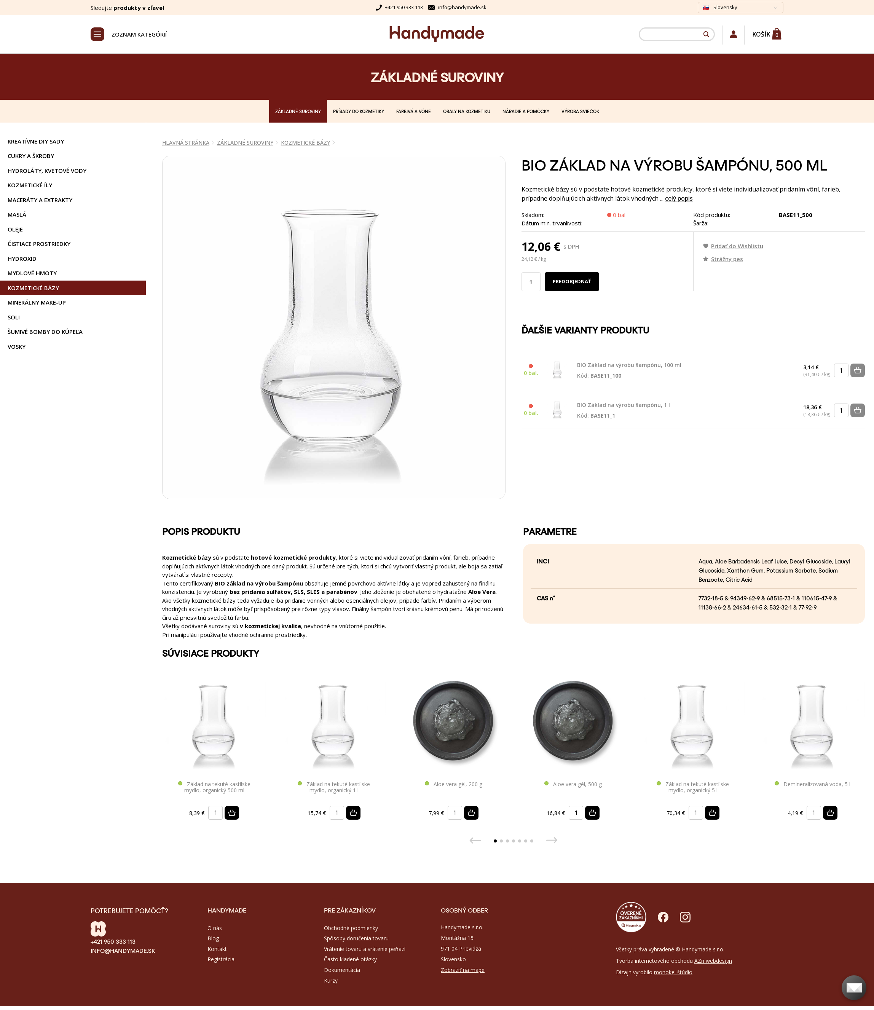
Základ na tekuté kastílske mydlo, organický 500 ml (214, 787)
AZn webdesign (713, 960)
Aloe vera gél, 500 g (573, 784)
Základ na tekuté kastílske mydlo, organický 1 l (334, 787)
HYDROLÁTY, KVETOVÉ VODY (47, 170)
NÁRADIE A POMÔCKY (525, 111)
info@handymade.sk (462, 7)
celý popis (679, 198)
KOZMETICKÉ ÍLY (30, 185)
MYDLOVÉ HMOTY (32, 273)
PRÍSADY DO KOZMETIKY (358, 111)
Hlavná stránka (185, 142)
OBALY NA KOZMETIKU (466, 111)
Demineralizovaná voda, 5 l (812, 784)
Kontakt (217, 949)
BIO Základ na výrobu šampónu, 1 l (623, 410)
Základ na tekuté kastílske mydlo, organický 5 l (693, 787)
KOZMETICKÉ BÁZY (33, 288)
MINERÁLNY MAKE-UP (37, 302)
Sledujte (127, 7)
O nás (214, 928)
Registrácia (220, 959)
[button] (495, 840)
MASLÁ (17, 214)
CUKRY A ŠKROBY (31, 156)
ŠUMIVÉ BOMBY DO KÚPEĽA (45, 331)
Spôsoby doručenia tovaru (356, 938)
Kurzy (331, 980)
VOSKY (17, 346)
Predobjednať (572, 281)
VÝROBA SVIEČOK (580, 111)
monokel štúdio (673, 972)
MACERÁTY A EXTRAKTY (40, 200)
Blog (213, 938)
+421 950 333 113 (404, 7)
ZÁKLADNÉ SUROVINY (298, 111)
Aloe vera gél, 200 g (453, 784)
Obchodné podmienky (351, 928)
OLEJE (15, 229)
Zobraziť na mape (463, 969)
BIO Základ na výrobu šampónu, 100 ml (629, 370)
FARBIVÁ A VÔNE (413, 111)
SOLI (14, 317)
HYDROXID (22, 258)
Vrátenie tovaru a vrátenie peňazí (364, 949)
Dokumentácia (342, 969)
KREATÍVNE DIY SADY (36, 141)
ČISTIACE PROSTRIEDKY (39, 243)
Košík (761, 34)
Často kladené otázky (350, 959)
